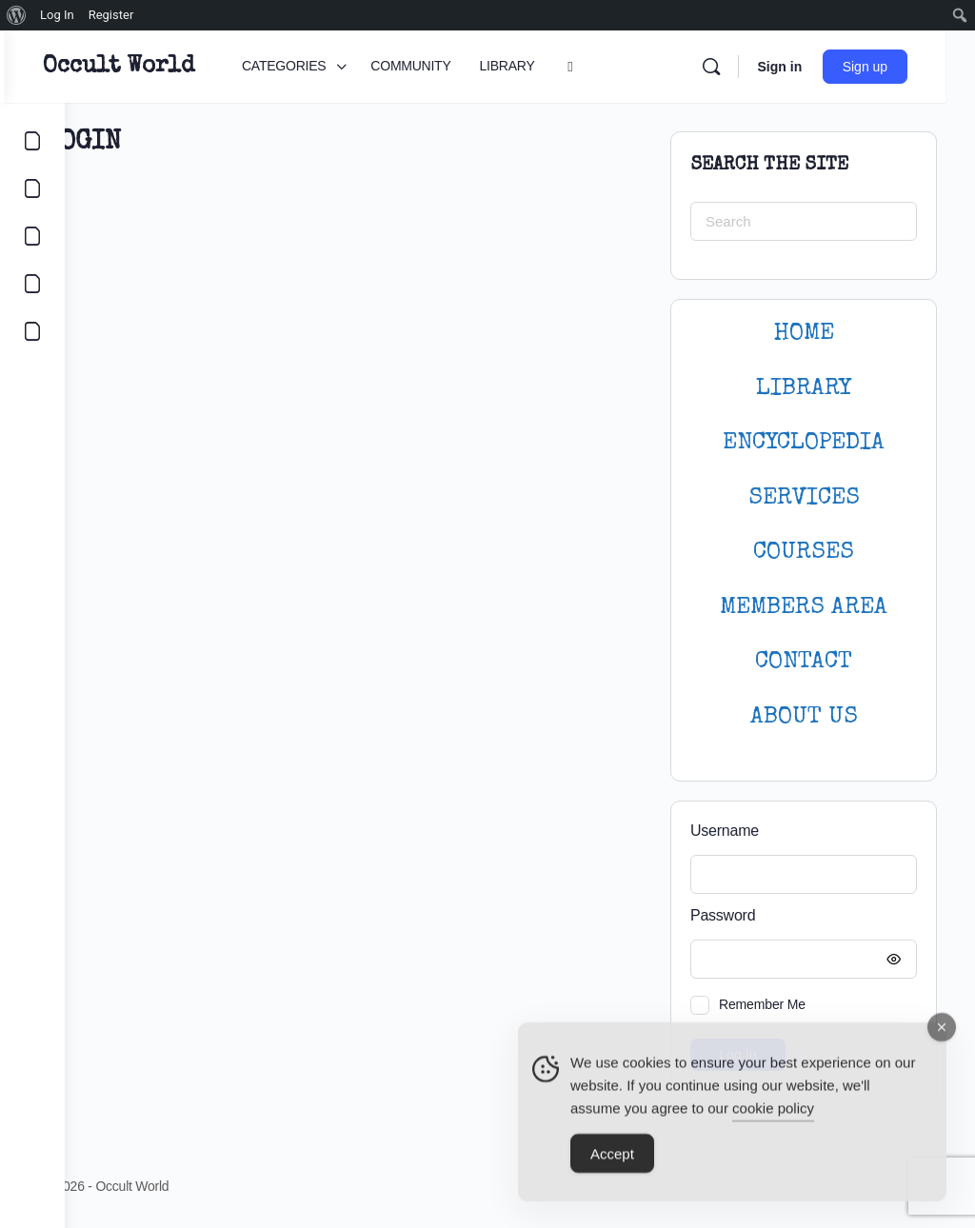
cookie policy (773, 1114)
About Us (804, 717)
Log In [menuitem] (57, 15)
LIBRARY (803, 389)
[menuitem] (16, 15)
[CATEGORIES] (32, 141)
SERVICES (804, 498)
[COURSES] (32, 283)
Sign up (894, 66)
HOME (803, 334)
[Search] (740, 66)
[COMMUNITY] (32, 188)
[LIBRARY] (32, 236)
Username (724, 830)
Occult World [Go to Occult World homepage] (178, 66)
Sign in (808, 66)
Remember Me (762, 1004)
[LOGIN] (32, 331)
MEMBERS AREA (803, 608)
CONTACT (803, 662)
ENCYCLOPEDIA (804, 443)
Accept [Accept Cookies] (612, 1160)
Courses (803, 552)
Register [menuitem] (111, 15)
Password (798, 916)
